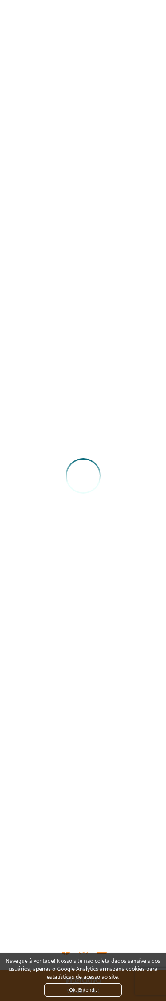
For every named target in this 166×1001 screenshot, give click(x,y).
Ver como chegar (83, 899)
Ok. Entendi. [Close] (83, 989)
